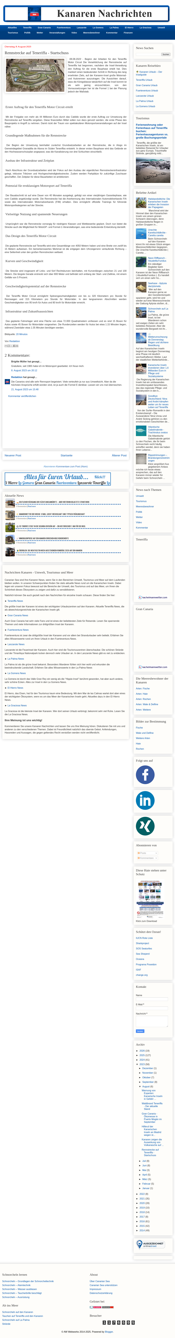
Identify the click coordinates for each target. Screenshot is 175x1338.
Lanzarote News (16, 644)
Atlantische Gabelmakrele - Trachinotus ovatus (158, 430)
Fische (139, 727)
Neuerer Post (13, 455)
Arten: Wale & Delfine (147, 704)
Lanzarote (81, 27)
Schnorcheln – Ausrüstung (15, 1297)
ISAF (138, 969)
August (146, 1086)
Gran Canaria (44, 27)
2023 (142, 1064)
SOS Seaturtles (144, 948)
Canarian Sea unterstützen (103, 1285)
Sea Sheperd (142, 954)
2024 (142, 1060)
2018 (142, 1212)
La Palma (114, 27)
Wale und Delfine (145, 733)
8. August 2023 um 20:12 (24, 370)
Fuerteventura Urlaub (147, 90)
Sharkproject (142, 943)
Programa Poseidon (146, 964)
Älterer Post (119, 455)
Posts (142, 853)
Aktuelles (12, 27)
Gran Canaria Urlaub (147, 85)
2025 (142, 1055)
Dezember (148, 1068)
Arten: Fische (143, 688)
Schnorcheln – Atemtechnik (16, 1285)
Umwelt (161, 27)
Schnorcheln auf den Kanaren (17, 1312)
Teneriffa (27, 27)
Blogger (109, 1332)
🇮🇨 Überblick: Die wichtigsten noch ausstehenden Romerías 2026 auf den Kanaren (49, 550)
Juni (144, 1165)
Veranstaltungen (57, 33)
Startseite (66, 455)
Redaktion (16, 377)
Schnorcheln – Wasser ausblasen (19, 1289)
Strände (6, 1324)
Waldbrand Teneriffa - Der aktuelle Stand (152, 1106)
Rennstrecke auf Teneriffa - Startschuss (150, 1153)
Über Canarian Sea (100, 1281)
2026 (142, 1051)
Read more (32, 506)
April (145, 1174)
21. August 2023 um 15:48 (24, 389)
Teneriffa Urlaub (144, 80)
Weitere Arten (143, 738)
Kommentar (112, 33)
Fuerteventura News (18, 630)
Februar (146, 1184)
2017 (142, 1217)
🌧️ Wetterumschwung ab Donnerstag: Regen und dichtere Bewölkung (158, 340)
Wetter (40, 33)
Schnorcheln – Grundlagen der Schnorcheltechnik (28, 1281)
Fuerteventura (63, 27)
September (148, 1082)
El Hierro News (15, 688)
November (148, 1073)
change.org (142, 975)
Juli (144, 1161)
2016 (142, 1221)
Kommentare (146, 858)
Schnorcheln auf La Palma (16, 1320)
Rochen (140, 749)
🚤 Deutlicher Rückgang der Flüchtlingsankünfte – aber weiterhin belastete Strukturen (52, 501)
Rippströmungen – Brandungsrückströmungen (159, 458)
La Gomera (98, 27)
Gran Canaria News (18, 615)
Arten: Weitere (143, 709)
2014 (142, 1230)
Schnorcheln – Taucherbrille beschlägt (22, 1293)
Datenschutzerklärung (101, 1293)
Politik (27, 33)
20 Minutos (21, 334)
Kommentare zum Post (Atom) (72, 466)
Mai (144, 1170)
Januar (146, 1188)
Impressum (95, 1289)
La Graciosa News (17, 705)
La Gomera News (17, 673)
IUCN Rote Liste (144, 938)
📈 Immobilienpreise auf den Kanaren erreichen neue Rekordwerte (42, 538)
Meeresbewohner (91, 33)
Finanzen (128, 33)
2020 (142, 1203)
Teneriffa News (15, 601)
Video (74, 33)
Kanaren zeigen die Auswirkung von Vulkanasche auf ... (153, 1142)
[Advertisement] (66, 425)
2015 (142, 1226)
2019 (142, 1207)
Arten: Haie (142, 694)
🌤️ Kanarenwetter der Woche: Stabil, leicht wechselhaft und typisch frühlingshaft (50, 514)
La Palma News (16, 659)
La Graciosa (145, 27)
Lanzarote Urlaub (145, 96)
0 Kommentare (21, 506)
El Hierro (129, 27)
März (145, 1179)
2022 (142, 1194)
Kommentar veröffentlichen (22, 396)
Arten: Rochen (143, 699)
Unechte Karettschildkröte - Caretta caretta (157, 233)
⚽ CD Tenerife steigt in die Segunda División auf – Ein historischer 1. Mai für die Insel (50, 526)
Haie (138, 743)
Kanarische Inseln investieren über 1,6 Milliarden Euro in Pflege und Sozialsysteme (158, 371)
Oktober (146, 1077)
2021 (142, 1198)
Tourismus (13, 33)
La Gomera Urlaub (145, 106)
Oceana (140, 959)
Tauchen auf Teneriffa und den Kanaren (22, 1316)
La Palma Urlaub (144, 101)
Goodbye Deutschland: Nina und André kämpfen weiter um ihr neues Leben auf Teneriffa (158, 401)
